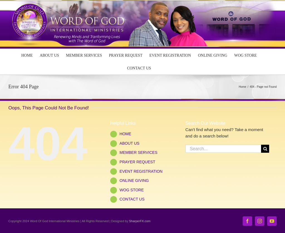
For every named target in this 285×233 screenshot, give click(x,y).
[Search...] (223, 149)
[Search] (265, 149)
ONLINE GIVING (134, 180)
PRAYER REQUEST (137, 162)
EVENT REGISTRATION (141, 171)
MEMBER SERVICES (139, 152)
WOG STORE (132, 190)
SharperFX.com (140, 221)
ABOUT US (129, 143)
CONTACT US (132, 199)
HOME (125, 134)
